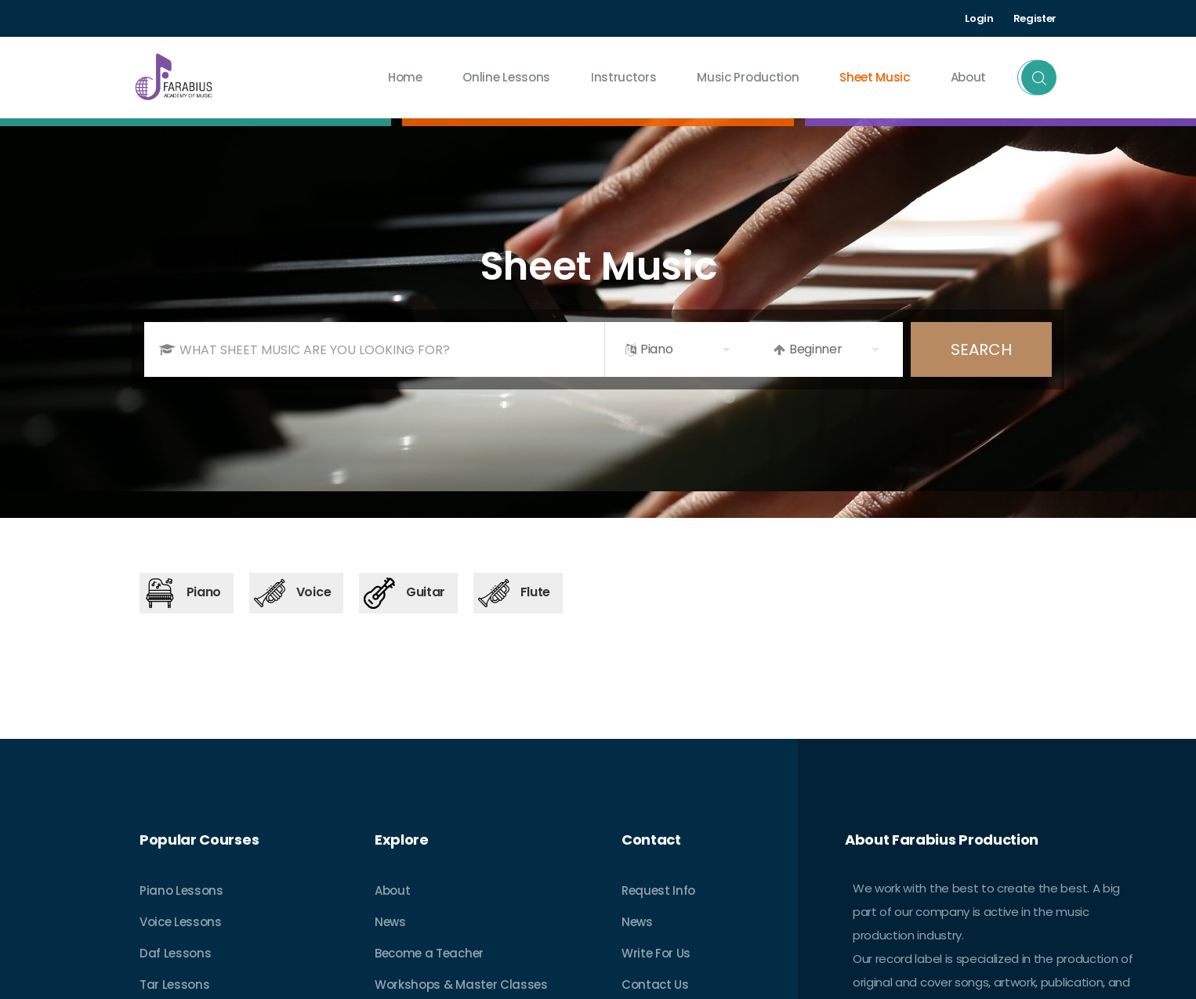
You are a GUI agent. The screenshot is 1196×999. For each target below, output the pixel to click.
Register (1034, 18)
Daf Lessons (175, 953)
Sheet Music (874, 77)
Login (979, 18)
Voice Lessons (181, 922)
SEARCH (981, 349)
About (392, 890)
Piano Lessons (181, 890)
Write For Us (656, 953)
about (969, 77)
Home (405, 77)
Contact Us (655, 984)
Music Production (748, 77)
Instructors (624, 77)
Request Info (658, 890)
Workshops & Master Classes (461, 984)
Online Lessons (506, 77)
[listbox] (679, 349)
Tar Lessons (174, 984)
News (390, 922)
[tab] (187, 593)
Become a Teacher (429, 953)
